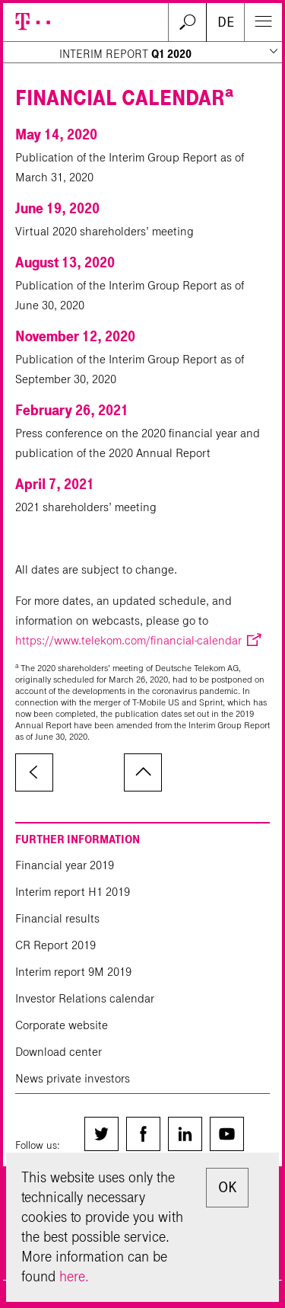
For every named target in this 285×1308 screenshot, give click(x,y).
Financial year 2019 (64, 865)
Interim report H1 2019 (72, 891)
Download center (58, 1051)
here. (74, 1276)
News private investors (72, 1078)
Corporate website (61, 1025)
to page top (143, 772)
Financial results (57, 918)
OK (227, 1187)
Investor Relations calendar (84, 998)
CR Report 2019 (55, 945)
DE (225, 22)
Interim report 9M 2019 (73, 971)
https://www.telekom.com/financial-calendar (128, 640)
